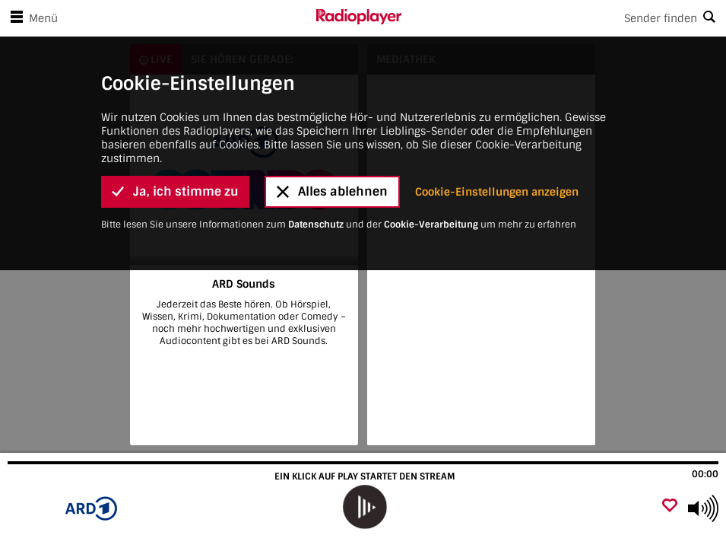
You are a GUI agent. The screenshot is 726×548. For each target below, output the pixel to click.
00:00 (705, 474)
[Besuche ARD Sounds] (93, 508)
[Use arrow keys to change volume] (703, 508)
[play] (365, 507)
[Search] (564, 18)
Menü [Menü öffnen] (31, 18)
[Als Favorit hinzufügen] (670, 506)
